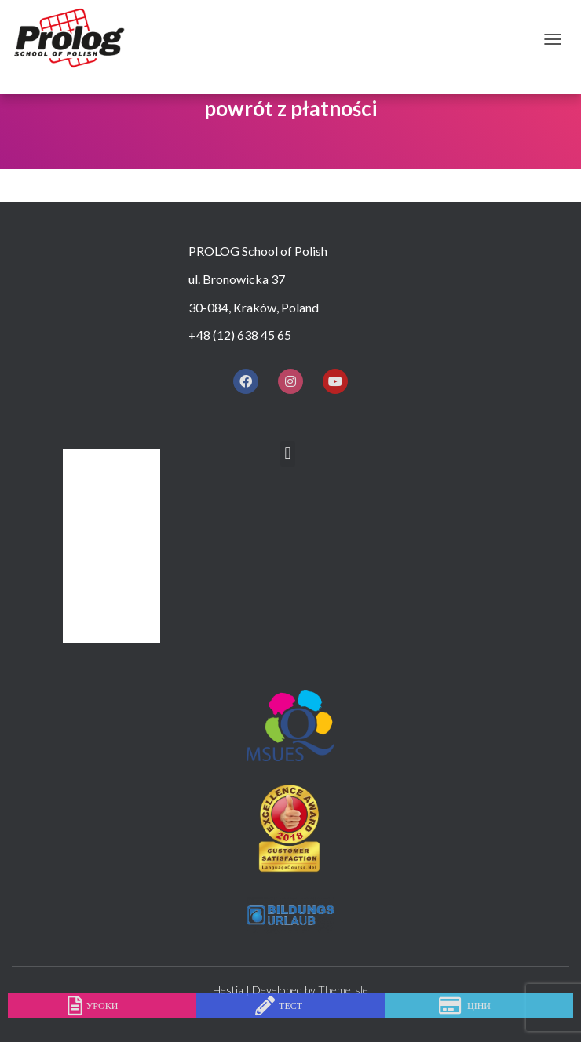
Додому (98, 459)
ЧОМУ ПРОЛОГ (115, 487)
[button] (287, 454)
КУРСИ (91, 516)
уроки (102, 1005)
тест (290, 1005)
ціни (479, 1005)
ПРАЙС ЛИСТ (109, 544)
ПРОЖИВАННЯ (115, 573)
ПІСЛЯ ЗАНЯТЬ (115, 601)
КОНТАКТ (100, 629)
